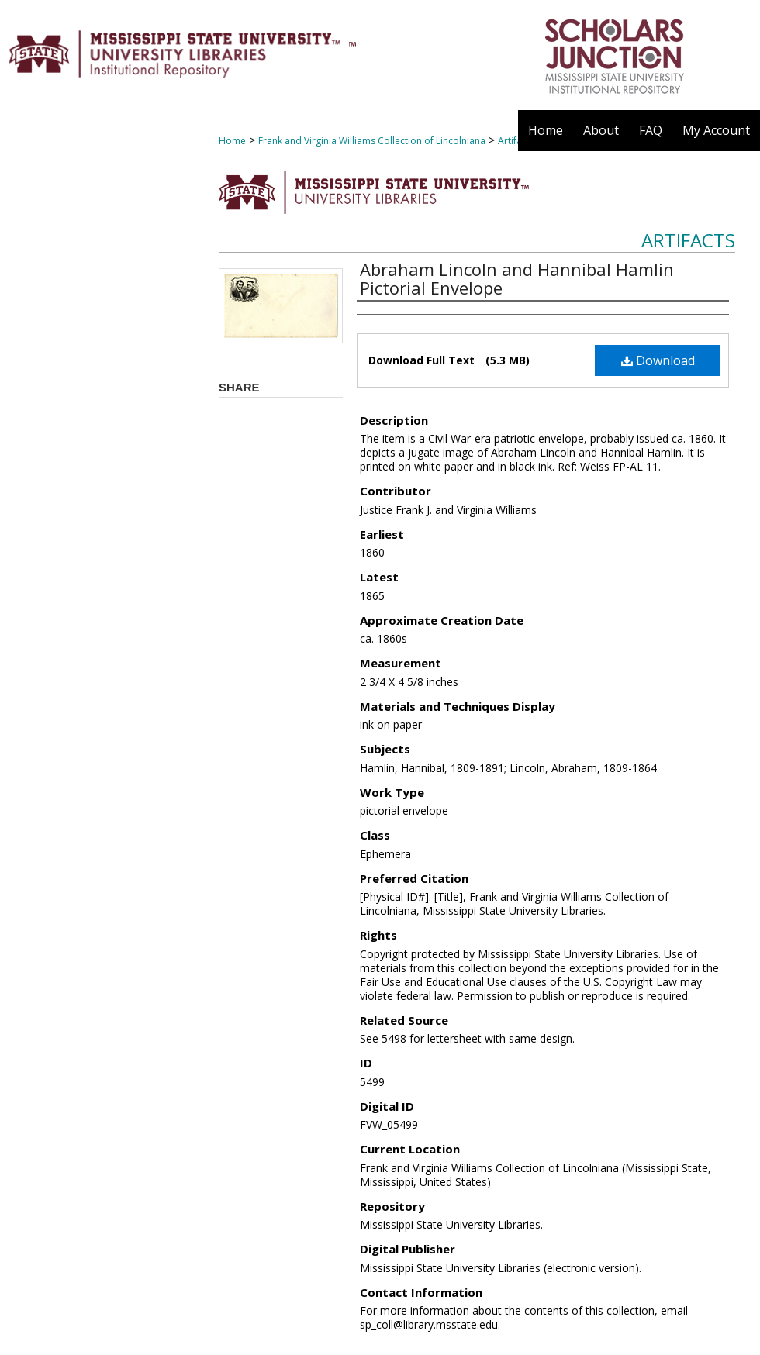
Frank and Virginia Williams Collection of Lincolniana (371, 140)
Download (658, 360)
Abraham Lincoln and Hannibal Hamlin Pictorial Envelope (517, 278)
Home (232, 140)
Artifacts (688, 240)
